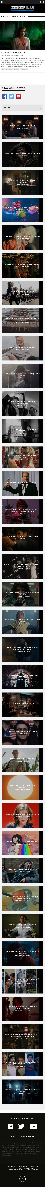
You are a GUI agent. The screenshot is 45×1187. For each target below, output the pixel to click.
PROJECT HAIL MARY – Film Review (22, 264)
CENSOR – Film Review (13, 53)
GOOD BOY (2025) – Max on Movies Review (22, 1091)
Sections (17, 1168)
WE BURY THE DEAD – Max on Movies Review (22, 1008)
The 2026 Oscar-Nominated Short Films (22, 319)
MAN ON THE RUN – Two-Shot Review (23, 430)
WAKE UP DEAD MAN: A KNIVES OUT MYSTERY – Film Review (22, 1035)
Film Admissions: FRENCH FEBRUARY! (23, 402)
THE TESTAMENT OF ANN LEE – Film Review (22, 621)
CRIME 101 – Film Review (22, 704)
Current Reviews (14, 69)
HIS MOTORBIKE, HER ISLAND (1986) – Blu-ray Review (22, 565)
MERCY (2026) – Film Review (22, 925)
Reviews (34, 1166)
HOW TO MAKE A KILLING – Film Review (22, 538)
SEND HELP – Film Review (22, 759)
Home (10, 1166)
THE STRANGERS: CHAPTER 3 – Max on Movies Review (22, 648)
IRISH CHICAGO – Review (23, 292)
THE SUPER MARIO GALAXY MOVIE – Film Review (22, 209)
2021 (3, 69)
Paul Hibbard (5, 55)
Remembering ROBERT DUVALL (22, 482)
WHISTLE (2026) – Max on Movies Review (22, 593)
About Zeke (22, 1166)
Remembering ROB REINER (22, 347)
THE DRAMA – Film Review (22, 126)
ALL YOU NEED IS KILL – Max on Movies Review (22, 897)
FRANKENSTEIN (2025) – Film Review (22, 153)
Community (33, 1170)
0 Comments (24, 69)
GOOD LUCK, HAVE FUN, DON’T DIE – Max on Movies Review (22, 510)
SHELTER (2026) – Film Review (22, 869)
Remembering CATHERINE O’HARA (22, 814)
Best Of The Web (17, 1170)
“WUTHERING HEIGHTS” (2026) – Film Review (22, 375)
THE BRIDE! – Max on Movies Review (22, 236)
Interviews (29, 1168)
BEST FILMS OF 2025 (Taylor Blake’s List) (22, 980)
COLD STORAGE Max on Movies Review (22, 456)
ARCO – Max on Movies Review (22, 842)
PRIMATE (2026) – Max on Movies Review (22, 952)
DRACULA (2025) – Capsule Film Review (22, 676)
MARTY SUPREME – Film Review (22, 731)
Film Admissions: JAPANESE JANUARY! (22, 786)
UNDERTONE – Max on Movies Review (22, 181)
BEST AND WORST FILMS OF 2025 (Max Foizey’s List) (22, 1063)
